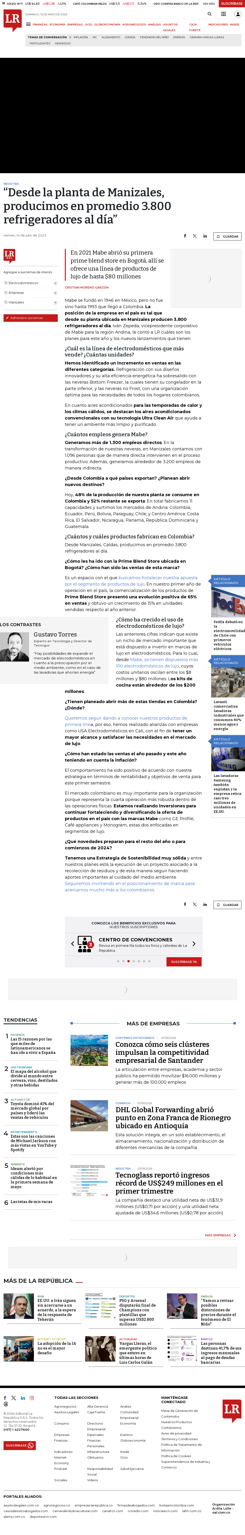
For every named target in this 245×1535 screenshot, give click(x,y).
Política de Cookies (176, 1455)
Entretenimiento (24, 1132)
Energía (179, 37)
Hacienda (18, 1034)
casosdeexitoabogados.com (26, 1510)
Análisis (125, 1405)
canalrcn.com (112, 1510)
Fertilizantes (40, 43)
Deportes (127, 1295)
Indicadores (63, 1450)
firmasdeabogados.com (136, 1504)
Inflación (81, 37)
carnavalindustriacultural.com (75, 1510)
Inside (124, 1450)
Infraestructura (98, 1450)
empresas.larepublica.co (94, 1504)
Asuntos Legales (66, 1411)
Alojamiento (111, 37)
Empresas (61, 1433)
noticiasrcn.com (165, 1510)
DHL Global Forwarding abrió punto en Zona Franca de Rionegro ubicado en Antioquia (173, 1118)
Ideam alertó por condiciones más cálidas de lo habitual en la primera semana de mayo (34, 1177)
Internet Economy (51, 1338)
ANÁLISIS (154, 24)
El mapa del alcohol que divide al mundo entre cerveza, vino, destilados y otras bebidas (34, 1078)
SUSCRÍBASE (232, 3)
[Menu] (29, 24)
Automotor (20, 1099)
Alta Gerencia (97, 1405)
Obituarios (95, 1456)
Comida (130, 37)
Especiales (95, 1433)
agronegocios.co (57, 1504)
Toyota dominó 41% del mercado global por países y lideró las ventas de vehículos (32, 1111)
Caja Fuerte (96, 1411)
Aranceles (63, 43)
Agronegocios (65, 1405)
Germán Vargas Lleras (207, 37)
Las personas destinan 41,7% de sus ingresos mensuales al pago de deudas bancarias (221, 1351)
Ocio (124, 1456)
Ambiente (18, 1164)
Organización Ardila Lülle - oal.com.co (223, 1507)
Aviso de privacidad (176, 1432)
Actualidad (128, 1338)
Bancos (207, 1338)
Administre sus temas (24, 318)
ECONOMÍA (57, 24)
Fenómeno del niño (154, 37)
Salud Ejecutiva (132, 1467)
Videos (92, 1479)
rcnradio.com (138, 1510)
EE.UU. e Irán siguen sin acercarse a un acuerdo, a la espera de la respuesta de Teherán (56, 1309)
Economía (128, 1422)
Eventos (126, 1433)
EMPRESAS (75, 24)
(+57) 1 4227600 (16, 1428)
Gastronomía (21, 1067)
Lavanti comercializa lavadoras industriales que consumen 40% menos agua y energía (229, 715)
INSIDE (234, 24)
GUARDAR (227, 236)
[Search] (209, 14)
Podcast (60, 1467)
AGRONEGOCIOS (134, 24)
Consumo (61, 1422)
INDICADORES (218, 24)
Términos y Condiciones (179, 1438)
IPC (95, 37)
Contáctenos (171, 1426)
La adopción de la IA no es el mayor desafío (56, 1347)
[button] (71, 944)
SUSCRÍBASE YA (184, 962)
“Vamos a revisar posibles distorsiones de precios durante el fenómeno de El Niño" (218, 1311)
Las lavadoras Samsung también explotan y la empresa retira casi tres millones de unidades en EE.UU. (227, 794)
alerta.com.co (14, 1515)
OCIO (88, 24)
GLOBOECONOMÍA (107, 24)
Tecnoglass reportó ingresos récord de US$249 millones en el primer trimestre (169, 1183)
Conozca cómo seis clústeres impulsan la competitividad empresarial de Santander (162, 1052)
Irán (40, 1295)
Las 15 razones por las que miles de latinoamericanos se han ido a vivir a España (33, 1046)
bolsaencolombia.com (176, 1504)
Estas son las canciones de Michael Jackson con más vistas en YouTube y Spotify (34, 1143)
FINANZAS (40, 24)
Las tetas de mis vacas (31, 1201)
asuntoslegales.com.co (21, 1504)
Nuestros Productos (176, 1421)
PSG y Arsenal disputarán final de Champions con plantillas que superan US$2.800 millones (137, 1311)
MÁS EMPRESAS (218, 1235)
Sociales (60, 1479)
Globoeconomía (132, 1439)
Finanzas (60, 1439)
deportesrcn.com (43, 1515)
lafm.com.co (191, 1510)
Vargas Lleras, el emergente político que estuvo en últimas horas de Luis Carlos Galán (138, 1351)
